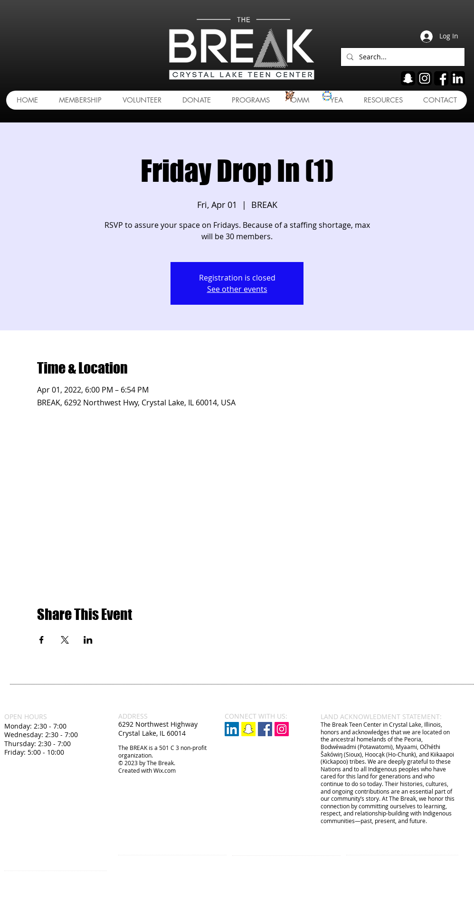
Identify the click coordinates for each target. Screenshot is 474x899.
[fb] (441, 78)
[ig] (424, 78)
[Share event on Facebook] (41, 640)
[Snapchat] (248, 729)
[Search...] (402, 57)
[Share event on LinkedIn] (88, 640)
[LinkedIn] (232, 729)
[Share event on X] (64, 640)
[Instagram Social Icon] (282, 729)
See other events (237, 289)
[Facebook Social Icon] (265, 729)
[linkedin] (458, 78)
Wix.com (164, 770)
